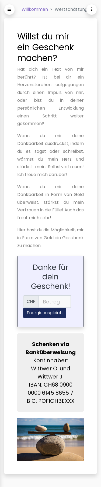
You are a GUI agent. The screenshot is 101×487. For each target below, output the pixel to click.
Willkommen (35, 9)
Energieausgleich (44, 313)
